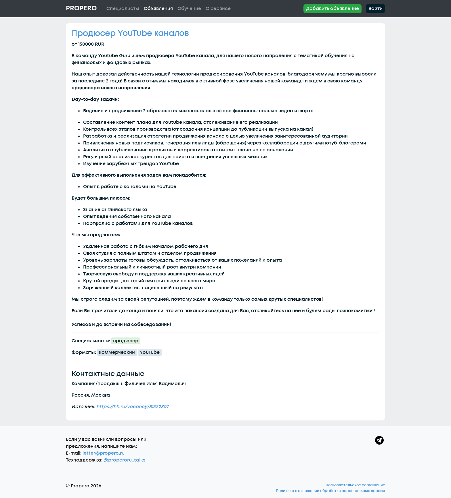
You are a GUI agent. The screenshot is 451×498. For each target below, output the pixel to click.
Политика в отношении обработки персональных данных (330, 490)
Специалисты (122, 8)
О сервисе (218, 8)
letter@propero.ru (104, 453)
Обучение (189, 8)
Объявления (158, 8)
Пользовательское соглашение (355, 485)
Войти (375, 8)
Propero (81, 8)
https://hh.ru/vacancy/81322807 (132, 407)
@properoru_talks (124, 460)
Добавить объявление (332, 8)
